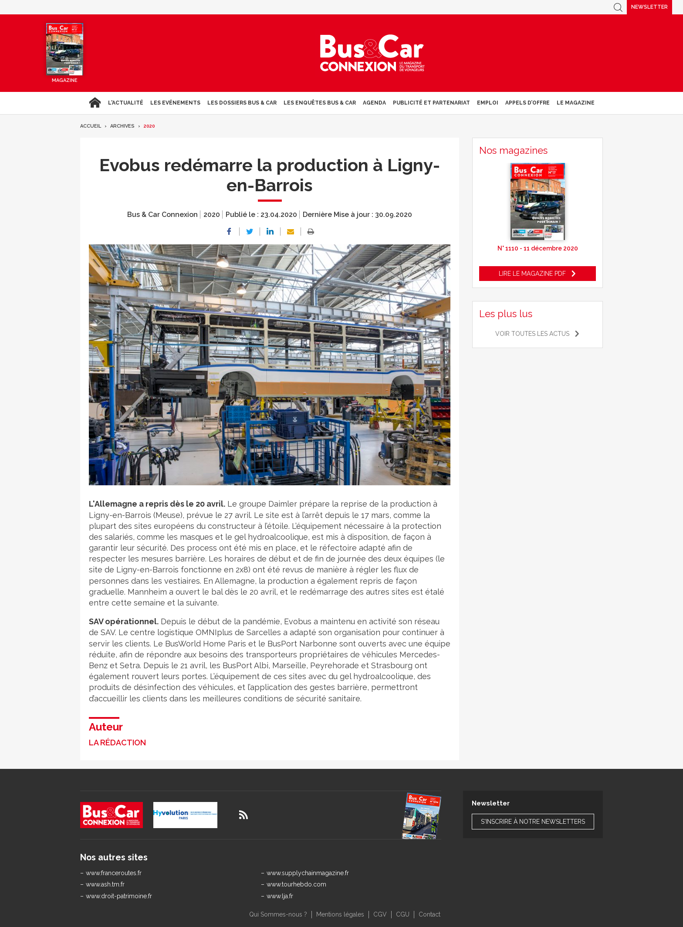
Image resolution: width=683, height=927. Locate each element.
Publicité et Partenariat (431, 103)
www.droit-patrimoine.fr (119, 896)
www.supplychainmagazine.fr (308, 872)
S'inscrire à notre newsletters (533, 821)
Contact (429, 914)
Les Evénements (175, 103)
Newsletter (649, 7)
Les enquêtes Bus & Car (320, 103)
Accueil (95, 103)
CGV (380, 914)
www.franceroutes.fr (114, 872)
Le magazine (576, 103)
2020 (149, 126)
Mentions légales (340, 914)
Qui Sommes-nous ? (278, 914)
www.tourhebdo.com (296, 884)
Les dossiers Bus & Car (242, 103)
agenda (374, 103)
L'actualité (125, 103)
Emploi (487, 103)
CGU (402, 914)
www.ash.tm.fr (105, 884)
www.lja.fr (280, 896)
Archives (122, 126)
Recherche (618, 7)
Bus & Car (372, 53)
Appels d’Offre (527, 103)
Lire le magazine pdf (532, 273)
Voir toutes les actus (532, 333)
